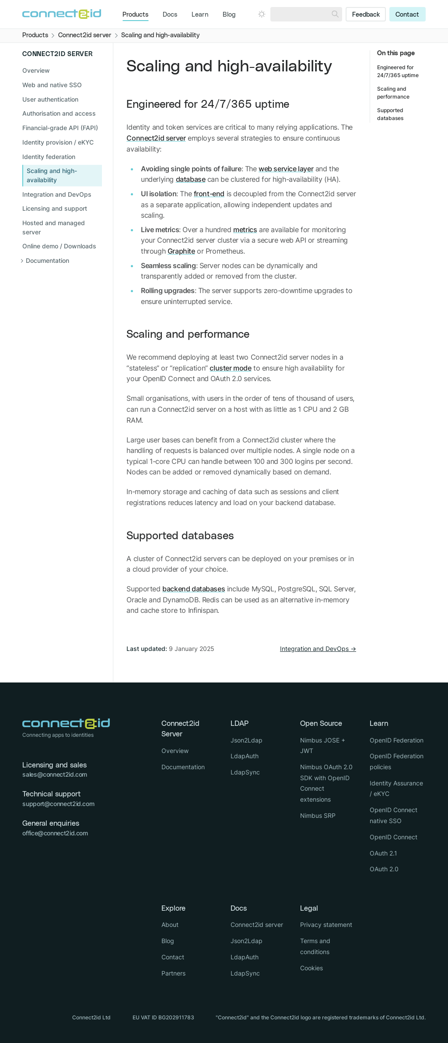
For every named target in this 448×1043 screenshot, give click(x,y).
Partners (173, 973)
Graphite (181, 251)
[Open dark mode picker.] (261, 14)
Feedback (366, 15)
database (191, 179)
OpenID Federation (397, 740)
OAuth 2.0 (384, 869)
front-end (209, 193)
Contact (407, 15)
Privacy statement (326, 924)
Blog (229, 15)
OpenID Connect (393, 837)
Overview (36, 70)
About (169, 924)
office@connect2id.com (55, 833)
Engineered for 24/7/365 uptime (207, 104)
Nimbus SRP (318, 815)
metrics (245, 229)
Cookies (311, 968)
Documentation (183, 767)
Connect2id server (156, 138)
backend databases (193, 588)
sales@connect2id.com (54, 774)
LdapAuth (245, 756)
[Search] (335, 14)
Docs (170, 15)
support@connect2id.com (58, 803)
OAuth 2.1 (383, 853)
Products (135, 15)
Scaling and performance (187, 334)
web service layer (286, 168)
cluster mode (230, 368)
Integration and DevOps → (318, 648)
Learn (200, 15)
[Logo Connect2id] (61, 14)
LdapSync (245, 772)
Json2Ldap (246, 740)
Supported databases (180, 535)
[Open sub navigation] (62, 261)
